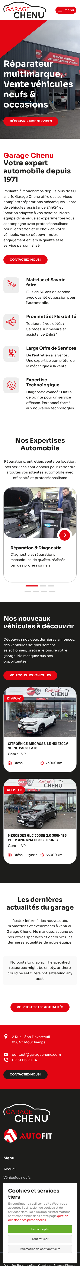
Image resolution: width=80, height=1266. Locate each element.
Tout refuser (40, 1239)
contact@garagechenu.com (36, 1054)
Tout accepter (40, 1229)
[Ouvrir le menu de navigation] (66, 10)
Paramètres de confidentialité (40, 1249)
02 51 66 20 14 (24, 1060)
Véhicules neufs (17, 1177)
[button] (32, 585)
